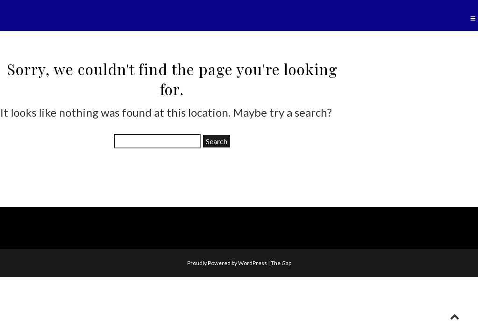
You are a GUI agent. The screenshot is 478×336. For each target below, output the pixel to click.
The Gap (281, 262)
